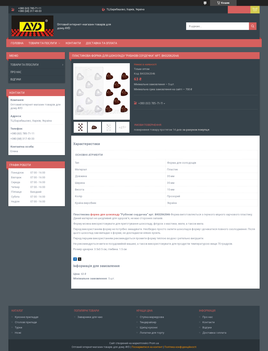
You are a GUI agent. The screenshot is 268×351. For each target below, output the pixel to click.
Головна (17, 43)
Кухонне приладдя (26, 317)
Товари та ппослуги (24, 64)
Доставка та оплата (101, 43)
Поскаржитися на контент (147, 347)
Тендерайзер (148, 322)
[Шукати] (252, 26)
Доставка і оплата (214, 332)
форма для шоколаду (105, 214)
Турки (18, 327)
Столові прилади (26, 322)
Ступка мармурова (152, 317)
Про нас (15, 72)
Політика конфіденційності (180, 347)
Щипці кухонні (148, 327)
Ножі (18, 332)
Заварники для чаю (90, 317)
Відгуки (15, 79)
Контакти (73, 43)
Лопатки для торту (152, 332)
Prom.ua (154, 343)
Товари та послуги (42, 43)
